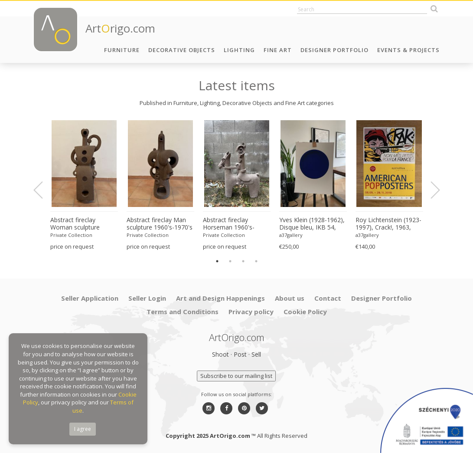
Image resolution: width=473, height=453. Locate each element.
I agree (82, 429)
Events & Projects (408, 50)
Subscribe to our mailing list (236, 376)
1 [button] (217, 261)
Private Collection (71, 235)
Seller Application (89, 298)
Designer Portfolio (334, 50)
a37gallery (291, 235)
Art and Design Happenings (220, 298)
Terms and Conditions (183, 311)
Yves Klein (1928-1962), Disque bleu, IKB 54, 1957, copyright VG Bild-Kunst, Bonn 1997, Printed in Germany (312, 224)
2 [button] (230, 261)
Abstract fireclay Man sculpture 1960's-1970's (159, 223)
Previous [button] (43, 190)
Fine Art (278, 50)
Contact (327, 298)
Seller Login (147, 298)
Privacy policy (251, 311)
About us (289, 298)
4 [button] (256, 261)
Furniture (122, 50)
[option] (84, 185)
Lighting (239, 50)
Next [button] (430, 190)
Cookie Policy (305, 311)
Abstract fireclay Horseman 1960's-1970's (228, 224)
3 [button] (243, 261)
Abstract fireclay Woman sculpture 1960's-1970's (75, 224)
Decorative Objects (181, 50)
